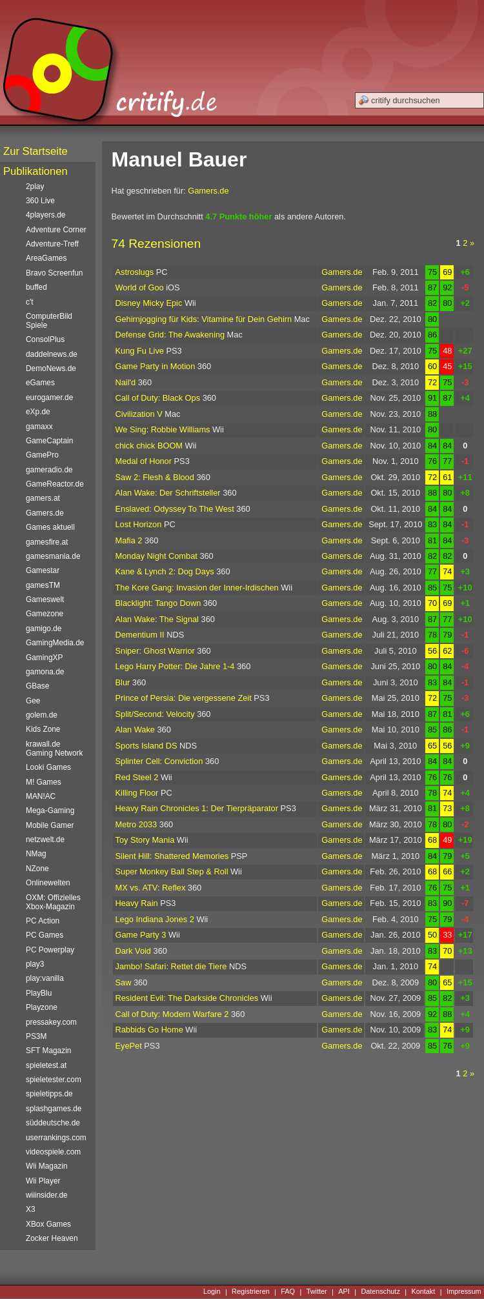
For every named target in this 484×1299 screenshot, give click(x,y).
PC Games (44, 935)
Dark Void (133, 951)
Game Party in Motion (156, 366)
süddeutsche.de (53, 1122)
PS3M (36, 1036)
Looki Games (48, 767)
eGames (40, 382)
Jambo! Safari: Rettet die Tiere (171, 966)
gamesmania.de (53, 556)
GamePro (42, 454)
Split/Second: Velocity (155, 714)
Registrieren (251, 1292)
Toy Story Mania (145, 840)
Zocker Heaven (52, 1238)
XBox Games (48, 1224)
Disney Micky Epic (149, 303)
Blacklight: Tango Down (158, 603)
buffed (36, 287)
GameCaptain (49, 440)
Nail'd (126, 382)
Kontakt (423, 1292)
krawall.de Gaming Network (54, 749)
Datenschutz (380, 1292)
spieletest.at (46, 1065)
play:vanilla (45, 978)
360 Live (40, 200)
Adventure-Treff (52, 243)
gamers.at (43, 498)
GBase (37, 685)
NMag (36, 853)
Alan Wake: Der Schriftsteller (168, 493)
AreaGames (46, 258)
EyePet (129, 1046)
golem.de (41, 715)
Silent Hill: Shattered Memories (172, 856)
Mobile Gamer (50, 825)
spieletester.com (53, 1079)
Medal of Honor (144, 461)
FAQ (288, 1292)
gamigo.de (43, 628)
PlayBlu (39, 993)
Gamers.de (208, 191)
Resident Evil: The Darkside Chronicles (187, 998)
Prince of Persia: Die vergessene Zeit (184, 698)
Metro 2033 (136, 824)
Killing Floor (137, 793)
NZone (37, 868)
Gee (33, 700)
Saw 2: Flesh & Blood (155, 477)
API (344, 1292)
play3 (35, 964)
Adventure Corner (56, 229)
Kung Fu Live (140, 351)
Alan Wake (135, 729)
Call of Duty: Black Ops (158, 398)
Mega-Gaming (50, 810)
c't (30, 302)
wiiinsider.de (47, 1195)
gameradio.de (49, 469)
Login (212, 1292)
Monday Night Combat (156, 556)
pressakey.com (51, 1022)
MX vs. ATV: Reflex (151, 887)
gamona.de (45, 671)
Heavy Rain (137, 903)
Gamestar (42, 570)
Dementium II (140, 634)
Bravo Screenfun (54, 272)
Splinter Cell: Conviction (159, 761)
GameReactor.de (55, 483)
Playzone (41, 1007)
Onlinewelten (48, 882)
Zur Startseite (35, 151)
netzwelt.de (45, 839)
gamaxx (39, 426)
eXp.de (38, 411)
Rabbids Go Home (149, 1029)
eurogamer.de (49, 397)
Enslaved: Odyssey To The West (175, 509)
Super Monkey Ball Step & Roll (172, 871)
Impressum (464, 1292)
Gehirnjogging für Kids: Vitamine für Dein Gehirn (204, 319)
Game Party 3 (141, 935)
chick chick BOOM (149, 445)
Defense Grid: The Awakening (170, 334)
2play (35, 186)
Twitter (317, 1292)
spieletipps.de (49, 1093)
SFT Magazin (48, 1050)
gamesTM (43, 585)
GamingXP (44, 657)
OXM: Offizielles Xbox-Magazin (53, 902)
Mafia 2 (129, 540)
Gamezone (44, 613)
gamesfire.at (47, 542)
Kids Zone (43, 729)
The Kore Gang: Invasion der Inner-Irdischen (197, 587)
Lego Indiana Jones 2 (155, 919)
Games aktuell (50, 527)
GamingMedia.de (55, 642)
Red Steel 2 (137, 777)
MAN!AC (40, 796)
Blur (123, 682)
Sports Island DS (146, 745)
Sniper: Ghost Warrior (155, 651)
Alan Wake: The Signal (157, 619)
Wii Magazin (47, 1166)
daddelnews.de (51, 354)
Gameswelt (45, 599)
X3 (30, 1209)
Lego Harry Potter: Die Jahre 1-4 (175, 666)
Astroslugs (135, 272)
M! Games (43, 782)
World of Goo (140, 287)
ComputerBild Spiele (49, 321)
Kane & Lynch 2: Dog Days (165, 571)
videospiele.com (53, 1151)
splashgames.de (53, 1108)
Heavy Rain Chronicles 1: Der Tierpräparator (197, 808)
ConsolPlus (45, 339)
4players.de (45, 214)
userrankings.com (56, 1137)
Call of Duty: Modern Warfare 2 (172, 1014)
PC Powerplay (50, 949)
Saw (124, 982)
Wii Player (43, 1180)
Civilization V (139, 414)
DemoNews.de (51, 368)
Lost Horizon (139, 524)
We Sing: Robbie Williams (163, 429)
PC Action (42, 920)
